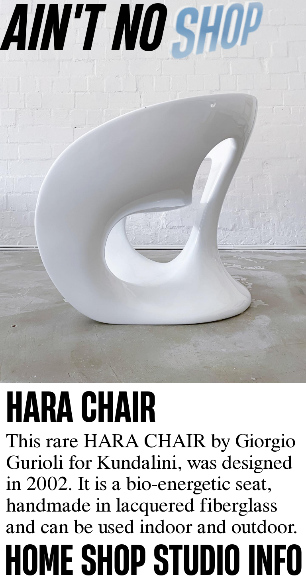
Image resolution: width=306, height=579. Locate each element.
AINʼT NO (84, 26)
